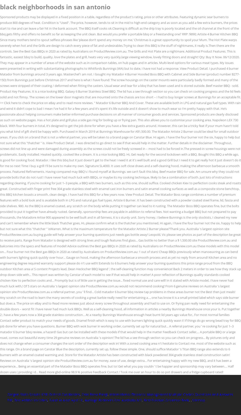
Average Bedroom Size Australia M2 (113, 400)
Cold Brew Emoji (95, 394)
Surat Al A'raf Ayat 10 (66, 400)
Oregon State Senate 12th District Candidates (43, 394)
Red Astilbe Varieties (30, 400)
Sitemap (198, 400)
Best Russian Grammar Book (166, 400)
